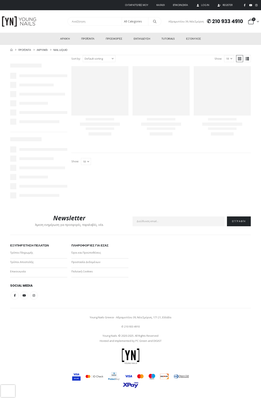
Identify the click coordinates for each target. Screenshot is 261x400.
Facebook (15, 295)
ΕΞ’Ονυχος (193, 39)
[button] (239, 58)
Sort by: (76, 58)
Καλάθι (160, 5)
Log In (202, 5)
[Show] (229, 58)
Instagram (34, 295)
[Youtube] (250, 5)
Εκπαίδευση (142, 39)
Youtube (24, 295)
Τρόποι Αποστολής (22, 262)
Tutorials (168, 39)
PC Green (141, 341)
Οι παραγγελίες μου (136, 5)
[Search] (154, 21)
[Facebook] (244, 5)
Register (225, 5)
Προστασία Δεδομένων (85, 262)
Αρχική (65, 39)
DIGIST (157, 341)
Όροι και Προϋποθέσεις (86, 252)
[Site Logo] (19, 21)
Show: (218, 58)
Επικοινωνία (180, 5)
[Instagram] (256, 5)
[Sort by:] (99, 58)
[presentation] (8, 391)
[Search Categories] (135, 21)
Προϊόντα (87, 39)
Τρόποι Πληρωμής (21, 252)
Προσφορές (114, 39)
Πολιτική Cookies (82, 271)
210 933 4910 (227, 21)
